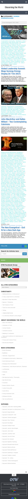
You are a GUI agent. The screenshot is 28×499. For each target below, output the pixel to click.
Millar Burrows (14, 209)
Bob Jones (9, 185)
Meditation (22, 49)
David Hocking (20, 193)
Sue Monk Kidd (13, 114)
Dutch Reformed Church (8, 361)
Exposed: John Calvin (7, 431)
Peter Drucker (9, 60)
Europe (16, 46)
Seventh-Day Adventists (7, 162)
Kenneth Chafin (10, 205)
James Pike (12, 174)
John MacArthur (11, 112)
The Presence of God (7, 304)
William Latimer (14, 221)
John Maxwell (15, 178)
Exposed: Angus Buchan (8, 412)
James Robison (20, 174)
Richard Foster (13, 113)
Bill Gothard (10, 183)
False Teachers (15, 47)
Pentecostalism (5, 43)
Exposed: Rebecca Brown (8, 447)
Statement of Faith (7, 325)
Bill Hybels (18, 183)
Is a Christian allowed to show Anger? (12, 315)
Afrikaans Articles (7, 396)
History (3, 164)
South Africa (18, 162)
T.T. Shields (21, 217)
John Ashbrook (9, 177)
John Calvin (17, 177)
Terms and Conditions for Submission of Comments (12, 337)
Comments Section (7, 330)
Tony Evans (10, 220)
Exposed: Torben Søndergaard (10, 460)
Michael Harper (5, 209)
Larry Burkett (19, 205)
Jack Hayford (9, 171)
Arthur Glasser (10, 170)
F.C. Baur (13, 196)
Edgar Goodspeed (21, 194)
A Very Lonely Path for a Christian (10, 296)
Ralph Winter (18, 212)
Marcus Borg (4, 208)
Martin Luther (12, 208)
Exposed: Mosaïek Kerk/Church (10, 444)
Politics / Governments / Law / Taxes (11, 50)
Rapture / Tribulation (7, 302)
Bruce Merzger (11, 186)
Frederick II (15, 197)
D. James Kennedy (7, 192)
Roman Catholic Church (14, 45)
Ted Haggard (4, 219)
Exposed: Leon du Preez (8, 436)
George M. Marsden (20, 200)
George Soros (19, 57)
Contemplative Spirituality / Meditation (11, 41)
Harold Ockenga (5, 204)
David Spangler (21, 56)
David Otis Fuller (5, 194)
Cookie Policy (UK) (7, 388)
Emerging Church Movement (9, 363)
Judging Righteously (7, 313)
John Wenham (5, 181)
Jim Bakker (19, 175)
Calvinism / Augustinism (7, 106)
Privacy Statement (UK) (8, 393)
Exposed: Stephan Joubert (9, 455)
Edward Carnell (6, 196)
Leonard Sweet (17, 58)
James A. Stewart (11, 173)
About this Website (7, 322)
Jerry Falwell (11, 175)
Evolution (10, 163)
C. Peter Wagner (11, 56)
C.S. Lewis (4, 187)
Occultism (22, 42)
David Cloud (16, 192)
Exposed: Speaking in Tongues (10, 452)
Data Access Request (7, 342)
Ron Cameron (5, 216)
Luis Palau (12, 206)
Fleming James (21, 196)
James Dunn (4, 174)
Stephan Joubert (13, 62)
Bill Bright (3, 183)
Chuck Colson (12, 190)
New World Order (13, 42)
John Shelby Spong (19, 179)
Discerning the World (14, 7)
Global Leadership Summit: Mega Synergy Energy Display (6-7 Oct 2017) (13, 71)
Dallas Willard (20, 112)
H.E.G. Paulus (9, 202)
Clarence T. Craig (21, 190)
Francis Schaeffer (6, 197)
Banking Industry (5, 47)
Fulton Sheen (14, 198)
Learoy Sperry (5, 206)
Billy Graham (9, 54)
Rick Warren (17, 60)
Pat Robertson (9, 210)
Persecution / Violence (19, 166)
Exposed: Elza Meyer (7, 422)
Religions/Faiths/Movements (8, 152)
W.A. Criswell (17, 220)
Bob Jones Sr (16, 185)
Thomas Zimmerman (14, 219)
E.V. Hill (13, 194)
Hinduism (10, 156)
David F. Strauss (11, 193)
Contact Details (6, 328)
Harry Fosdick (5, 113)
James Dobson (21, 173)
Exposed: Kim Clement (8, 439)
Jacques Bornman (18, 51)
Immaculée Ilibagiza (6, 58)
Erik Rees (3, 57)
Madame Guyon (20, 206)
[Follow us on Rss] (26, 246)
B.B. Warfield (21, 182)
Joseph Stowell (5, 182)
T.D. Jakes (21, 62)
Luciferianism (4, 42)
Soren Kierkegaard (14, 216)
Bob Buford (17, 54)
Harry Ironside (14, 204)
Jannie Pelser (4, 53)
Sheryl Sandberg (15, 61)
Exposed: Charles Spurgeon (9, 417)
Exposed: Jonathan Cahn (8, 433)
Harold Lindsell (18, 202)
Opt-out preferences (7, 399)
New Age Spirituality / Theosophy (16, 109)
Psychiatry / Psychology (7, 168)
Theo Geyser (4, 64)
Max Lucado (20, 208)
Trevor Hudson (13, 64)
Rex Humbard (9, 213)
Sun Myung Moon (12, 217)
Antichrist (21, 46)
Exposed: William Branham (9, 463)
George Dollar (10, 200)
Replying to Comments (8, 333)
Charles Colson (19, 187)
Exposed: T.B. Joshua (7, 458)
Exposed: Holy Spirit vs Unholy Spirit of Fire (13, 409)
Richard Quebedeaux (20, 213)
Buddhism (20, 152)
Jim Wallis (12, 53)
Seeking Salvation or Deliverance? (11, 294)
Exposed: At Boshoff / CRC (9, 414)
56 (25, 138)
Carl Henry (11, 187)
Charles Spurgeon (6, 189)
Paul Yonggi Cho (9, 212)
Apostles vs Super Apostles (9, 299)
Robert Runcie (12, 215)
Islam (24, 41)
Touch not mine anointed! (8, 307)
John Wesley (13, 181)
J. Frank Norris (19, 170)
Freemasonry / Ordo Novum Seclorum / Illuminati (14, 366)
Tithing (4, 310)
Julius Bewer (13, 182)
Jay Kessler (4, 175)
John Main (7, 178)
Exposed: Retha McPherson (9, 449)
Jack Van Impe (18, 171)
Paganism (14, 159)
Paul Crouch (17, 210)
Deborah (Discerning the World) (12, 117)
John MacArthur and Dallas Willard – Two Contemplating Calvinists (14, 121)
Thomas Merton (22, 114)
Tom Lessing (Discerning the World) (13, 66)
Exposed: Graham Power (8, 425)
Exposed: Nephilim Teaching (9, 441)
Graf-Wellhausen (16, 201)
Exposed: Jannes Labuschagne (10, 428)
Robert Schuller (6, 61)
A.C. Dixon (18, 168)
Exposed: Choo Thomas (8, 420)
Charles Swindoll (16, 189)
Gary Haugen (10, 57)
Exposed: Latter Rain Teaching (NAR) (11, 406)
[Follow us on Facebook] (23, 246)
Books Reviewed (6, 350)
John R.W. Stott (8, 179)
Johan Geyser (19, 53)
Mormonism (20, 156)
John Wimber (20, 181)
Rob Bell (24, 60)
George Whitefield (6, 201)
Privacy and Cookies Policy (9, 339)
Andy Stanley (9, 51)
